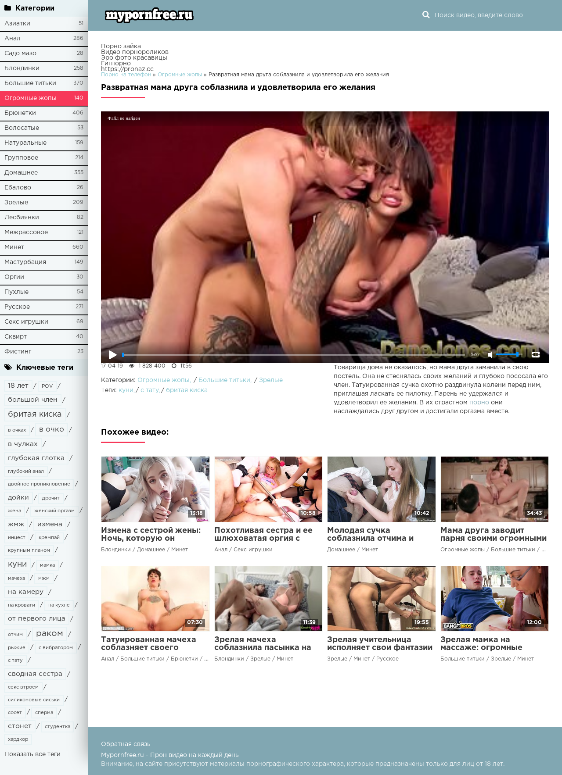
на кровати (21, 605)
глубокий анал (26, 471)
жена (14, 511)
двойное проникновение (39, 484)
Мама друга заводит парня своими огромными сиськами (493, 538)
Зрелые (16, 202)
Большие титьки (30, 83)
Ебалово (17, 187)
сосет (15, 713)
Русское (17, 307)
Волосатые (21, 128)
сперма (44, 713)
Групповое (21, 158)
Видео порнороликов (135, 52)
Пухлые (16, 292)
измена (49, 524)
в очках (17, 430)
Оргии (14, 277)
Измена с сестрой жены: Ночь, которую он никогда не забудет (151, 538)
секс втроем (23, 687)
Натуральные (25, 143)
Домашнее (21, 172)
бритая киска (35, 414)
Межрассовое (26, 232)
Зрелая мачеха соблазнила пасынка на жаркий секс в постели (262, 647)
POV (47, 386)
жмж (16, 524)
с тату (15, 660)
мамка (47, 565)
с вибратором (56, 648)
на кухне (59, 605)
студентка (57, 727)
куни (17, 564)
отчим (15, 634)
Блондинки (22, 68)
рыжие (16, 648)
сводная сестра (35, 674)
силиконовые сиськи (34, 700)
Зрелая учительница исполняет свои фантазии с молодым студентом (379, 647)
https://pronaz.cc (127, 69)
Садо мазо (20, 53)
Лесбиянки (21, 217)
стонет (20, 726)
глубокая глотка (36, 458)
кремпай (49, 538)
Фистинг (17, 351)
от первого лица (36, 618)
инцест (16, 538)
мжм (44, 578)
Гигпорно (116, 63)
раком (49, 633)
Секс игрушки (26, 322)
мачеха (16, 578)
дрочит (51, 498)
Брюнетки (20, 113)
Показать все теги (32, 754)
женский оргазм (54, 511)
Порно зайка (121, 46)
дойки (18, 497)
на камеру (25, 592)
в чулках (23, 444)
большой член (33, 400)
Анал (12, 38)
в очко (51, 429)
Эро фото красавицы (134, 58)
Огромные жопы (30, 98)
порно (479, 402)
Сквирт (15, 336)
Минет (14, 247)
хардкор (18, 739)
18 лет (18, 386)
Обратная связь (126, 744)
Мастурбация (25, 262)
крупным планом (29, 550)
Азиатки (17, 23)
